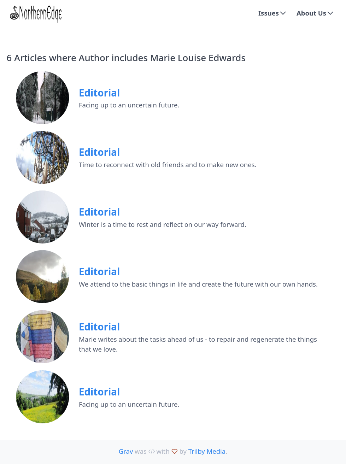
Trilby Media (206, 451)
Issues (268, 12)
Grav (126, 451)
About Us (311, 12)
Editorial (99, 92)
